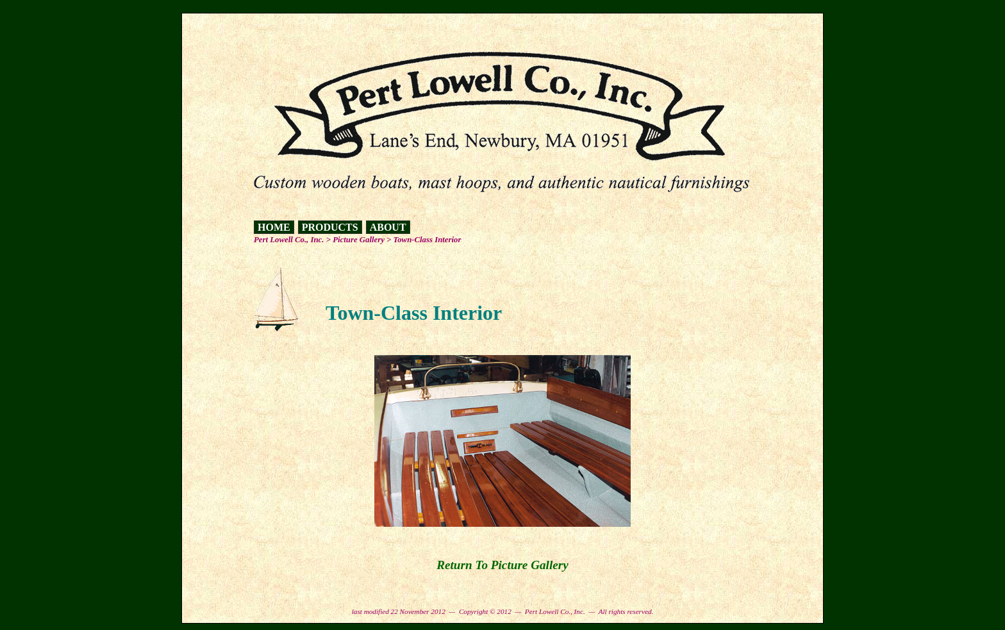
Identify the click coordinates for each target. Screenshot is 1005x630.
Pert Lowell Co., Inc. (289, 239)
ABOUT (388, 227)
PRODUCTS (330, 227)
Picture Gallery (359, 239)
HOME (274, 227)
